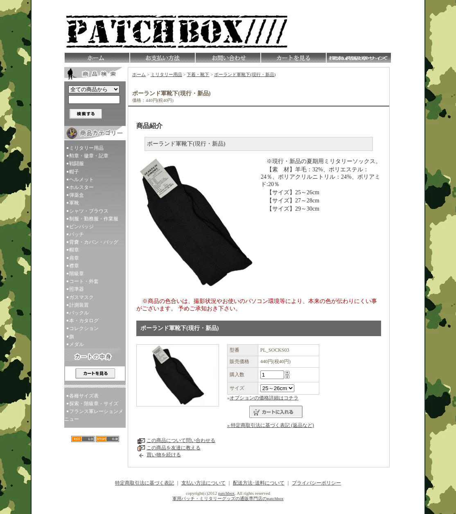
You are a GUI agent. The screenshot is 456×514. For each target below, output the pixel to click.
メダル (76, 344)
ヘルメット (81, 179)
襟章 (74, 266)
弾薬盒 (76, 195)
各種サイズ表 (84, 396)
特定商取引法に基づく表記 (144, 483)
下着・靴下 (198, 74)
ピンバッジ (81, 226)
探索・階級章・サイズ (93, 403)
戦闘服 (76, 163)
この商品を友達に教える (174, 448)
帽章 (74, 250)
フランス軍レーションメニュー (93, 415)
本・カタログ (84, 320)
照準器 (76, 289)
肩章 (74, 258)
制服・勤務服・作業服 (93, 219)
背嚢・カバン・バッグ (93, 242)
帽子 (74, 172)
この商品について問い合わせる (181, 440)
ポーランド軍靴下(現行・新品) (244, 74)
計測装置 (79, 305)
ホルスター (81, 187)
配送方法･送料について (258, 483)
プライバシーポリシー (316, 483)
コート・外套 (84, 281)
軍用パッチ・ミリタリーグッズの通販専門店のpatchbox (227, 498)
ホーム (139, 74)
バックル (79, 313)
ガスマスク (81, 297)
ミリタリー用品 (86, 148)
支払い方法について (203, 483)
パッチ (76, 234)
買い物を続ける (164, 455)
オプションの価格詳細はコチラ (264, 398)
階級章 (76, 273)
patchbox (226, 493)
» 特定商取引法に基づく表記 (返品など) (270, 425)
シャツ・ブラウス (88, 211)
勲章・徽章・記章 (88, 156)
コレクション (84, 328)
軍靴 (74, 203)
